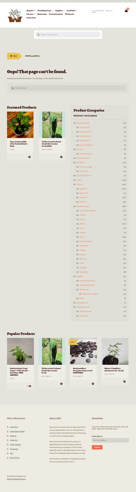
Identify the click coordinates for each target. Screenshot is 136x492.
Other (81, 298)
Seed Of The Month (84, 175)
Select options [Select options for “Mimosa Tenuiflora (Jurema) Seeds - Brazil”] (124, 381)
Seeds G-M (83, 193)
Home (15, 56)
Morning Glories (85, 241)
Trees (81, 263)
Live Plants (71, 11)
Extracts (29, 14)
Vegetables (83, 272)
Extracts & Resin (85, 154)
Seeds (79, 180)
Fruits (81, 228)
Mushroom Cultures (90, 294)
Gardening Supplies (87, 285)
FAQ (11, 453)
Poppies (82, 254)
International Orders (98, 11)
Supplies (58, 11)
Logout (94, 12)
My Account (109, 11)
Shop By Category (83, 206)
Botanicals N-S (85, 136)
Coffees (82, 215)
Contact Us (13, 440)
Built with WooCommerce (16, 479)
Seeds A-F (83, 189)
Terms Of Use (15, 458)
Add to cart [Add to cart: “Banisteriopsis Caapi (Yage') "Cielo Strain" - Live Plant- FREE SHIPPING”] (30, 386)
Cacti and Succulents (87, 210)
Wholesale (69, 14)
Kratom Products (56, 14)
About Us (13, 436)
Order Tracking (15, 444)
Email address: (97, 436)
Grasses (82, 232)
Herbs (81, 237)
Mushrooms (42, 14)
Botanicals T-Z (84, 140)
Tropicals (83, 267)
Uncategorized (82, 303)
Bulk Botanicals (85, 311)
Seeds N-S (83, 197)
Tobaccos (83, 259)
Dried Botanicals (44, 11)
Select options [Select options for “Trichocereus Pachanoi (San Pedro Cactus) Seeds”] (61, 384)
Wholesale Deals (83, 307)
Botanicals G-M (85, 132)
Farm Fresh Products (87, 281)
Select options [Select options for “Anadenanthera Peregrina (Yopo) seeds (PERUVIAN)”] (93, 384)
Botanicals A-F (84, 127)
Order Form (31, 18)
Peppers (82, 250)
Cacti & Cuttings (85, 167)
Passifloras (83, 245)
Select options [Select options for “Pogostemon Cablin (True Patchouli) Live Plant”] (29, 157)
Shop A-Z (29, 11)
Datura (82, 219)
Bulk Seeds (83, 316)
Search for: (121, 10)
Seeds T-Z (83, 202)
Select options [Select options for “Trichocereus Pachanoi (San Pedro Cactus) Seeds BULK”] (61, 157)
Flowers (82, 224)
